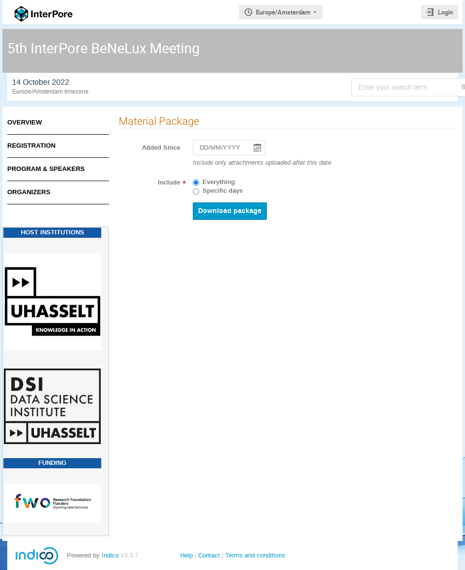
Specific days (222, 190)
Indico (110, 555)
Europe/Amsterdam (283, 12)
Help (186, 555)
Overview (24, 122)
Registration (31, 145)
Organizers (28, 192)
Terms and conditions (255, 555)
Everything (218, 182)
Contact (209, 555)
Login (445, 12)
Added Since (161, 147)
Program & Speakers (46, 168)
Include (169, 182)
